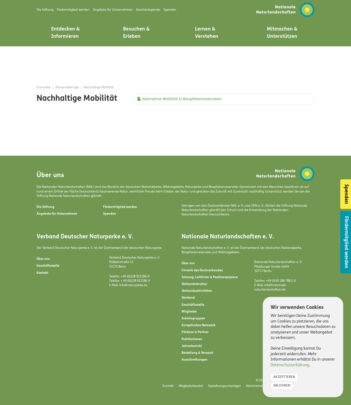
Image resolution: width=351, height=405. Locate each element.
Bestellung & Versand (197, 352)
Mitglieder (189, 311)
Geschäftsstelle (48, 265)
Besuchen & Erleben (136, 33)
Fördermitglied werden (120, 207)
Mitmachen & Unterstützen (282, 33)
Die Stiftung (45, 207)
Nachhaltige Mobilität (99, 87)
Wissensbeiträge (67, 87)
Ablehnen (282, 385)
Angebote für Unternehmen (57, 213)
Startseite (43, 87)
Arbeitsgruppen (193, 318)
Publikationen (192, 339)
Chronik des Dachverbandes (202, 270)
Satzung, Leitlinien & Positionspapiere (210, 277)
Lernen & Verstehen (206, 33)
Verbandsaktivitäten (197, 291)
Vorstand (188, 297)
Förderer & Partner (195, 332)
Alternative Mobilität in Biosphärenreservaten (179, 99)
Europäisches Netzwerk (198, 325)
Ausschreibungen (194, 359)
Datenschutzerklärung (290, 365)
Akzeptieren (284, 377)
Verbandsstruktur (194, 284)
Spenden (109, 213)
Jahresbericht (192, 346)
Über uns (43, 259)
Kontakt (42, 272)
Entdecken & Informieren (65, 33)
